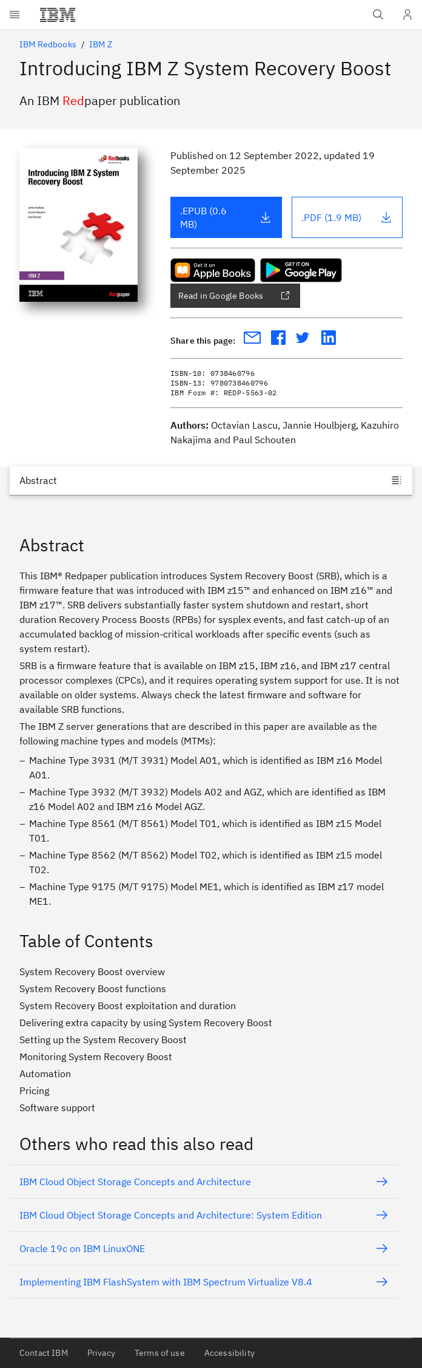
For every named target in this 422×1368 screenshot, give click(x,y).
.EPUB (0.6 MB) (226, 217)
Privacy (101, 1352)
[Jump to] (211, 480)
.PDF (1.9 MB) (347, 217)
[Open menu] (14, 14)
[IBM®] (57, 14)
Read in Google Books (234, 295)
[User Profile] (407, 14)
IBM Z (100, 44)
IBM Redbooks (47, 44)
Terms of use (160, 1352)
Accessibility (229, 1352)
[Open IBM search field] (378, 14)
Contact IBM (43, 1352)
